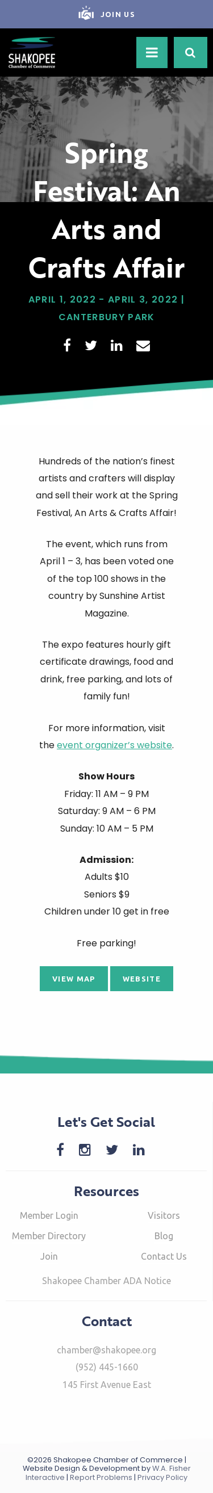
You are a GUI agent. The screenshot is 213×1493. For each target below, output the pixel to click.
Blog (163, 1236)
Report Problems (101, 1477)
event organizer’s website (114, 745)
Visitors (164, 1215)
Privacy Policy (162, 1477)
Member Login (49, 1215)
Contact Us (164, 1256)
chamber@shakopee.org (106, 1350)
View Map (73, 979)
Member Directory (49, 1236)
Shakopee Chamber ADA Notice (106, 1281)
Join (49, 1256)
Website (142, 979)
